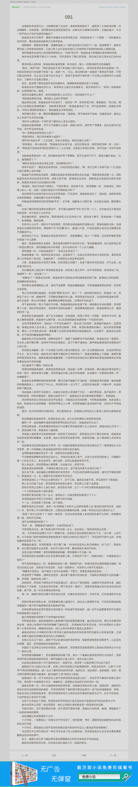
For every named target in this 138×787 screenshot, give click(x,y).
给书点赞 (109, 7)
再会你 (33, 2)
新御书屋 (19, 2)
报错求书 (116, 7)
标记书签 (102, 7)
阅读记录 (123, 7)
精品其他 (26, 2)
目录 (54, 755)
